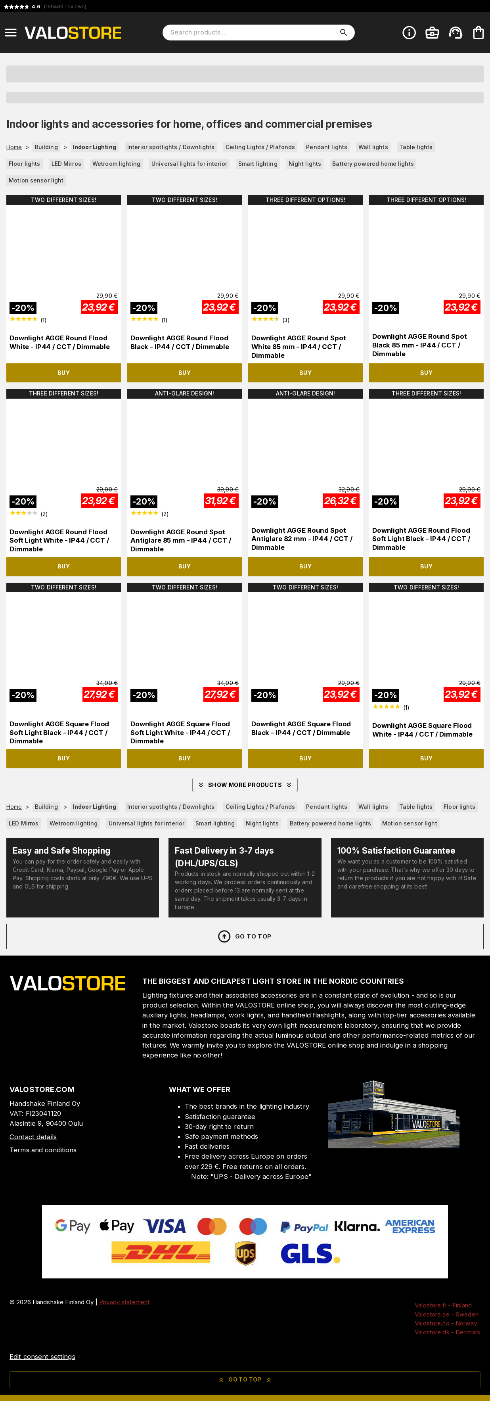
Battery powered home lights (373, 163)
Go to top (244, 936)
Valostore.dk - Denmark (447, 1332)
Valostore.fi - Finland (443, 1305)
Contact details (33, 1137)
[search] (344, 32)
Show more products (245, 785)
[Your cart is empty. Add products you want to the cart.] (478, 32)
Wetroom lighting (116, 163)
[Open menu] (10, 32)
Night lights (305, 163)
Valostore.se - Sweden (447, 1314)
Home (14, 147)
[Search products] (252, 32)
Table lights (416, 147)
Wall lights (373, 147)
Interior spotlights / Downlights (170, 147)
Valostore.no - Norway (446, 1323)
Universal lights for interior (189, 163)
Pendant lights (326, 147)
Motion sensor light (36, 180)
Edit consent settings (42, 1357)
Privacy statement (124, 1302)
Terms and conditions (43, 1150)
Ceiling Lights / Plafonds (260, 147)
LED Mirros (66, 163)
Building (46, 147)
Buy (63, 372)
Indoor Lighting (94, 147)
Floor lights (24, 163)
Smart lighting (258, 163)
